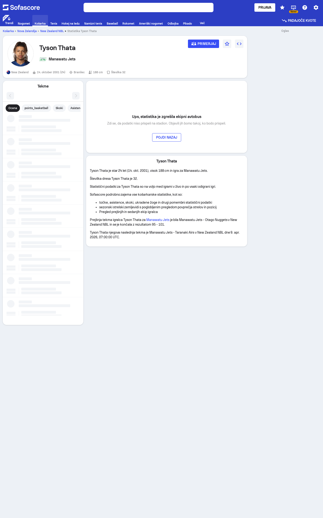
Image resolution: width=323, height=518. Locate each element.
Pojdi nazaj (166, 137)
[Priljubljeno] (227, 44)
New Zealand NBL (52, 31)
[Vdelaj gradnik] (239, 44)
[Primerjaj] (203, 45)
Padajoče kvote (298, 20)
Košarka (8, 31)
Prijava (265, 7)
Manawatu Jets (157, 220)
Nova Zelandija (27, 31)
